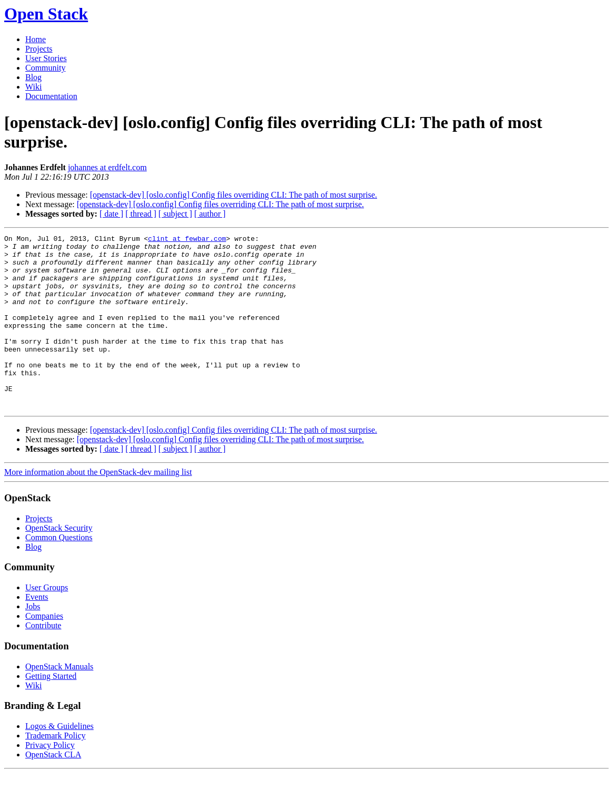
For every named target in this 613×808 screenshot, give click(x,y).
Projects (39, 48)
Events (36, 631)
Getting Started (50, 710)
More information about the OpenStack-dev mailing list (98, 506)
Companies (44, 650)
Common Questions (59, 572)
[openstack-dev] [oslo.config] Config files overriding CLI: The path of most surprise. (233, 194)
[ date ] (111, 213)
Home (35, 39)
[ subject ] (175, 213)
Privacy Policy (50, 779)
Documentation (51, 96)
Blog (33, 77)
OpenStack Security (59, 562)
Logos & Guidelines (59, 760)
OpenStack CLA (53, 789)
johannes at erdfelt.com (107, 167)
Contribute (43, 660)
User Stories (46, 58)
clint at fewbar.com (187, 240)
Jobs (32, 641)
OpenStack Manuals (59, 701)
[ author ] (210, 213)
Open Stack (46, 13)
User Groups (46, 622)
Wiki (33, 86)
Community (45, 67)
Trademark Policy (55, 770)
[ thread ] (140, 213)
